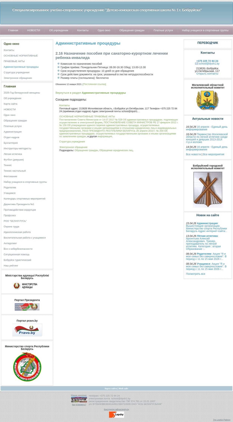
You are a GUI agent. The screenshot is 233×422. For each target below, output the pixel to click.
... (139, 111)
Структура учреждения (72, 141)
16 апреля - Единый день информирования (206, 128)
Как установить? (79, 405)
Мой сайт (123, 388)
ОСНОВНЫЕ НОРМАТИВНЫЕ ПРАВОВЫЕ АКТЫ (87, 116)
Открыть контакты (207, 73)
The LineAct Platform (221, 420)
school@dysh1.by (209, 63)
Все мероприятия (213, 154)
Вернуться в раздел (91, 92)
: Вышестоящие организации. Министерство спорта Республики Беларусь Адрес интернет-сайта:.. (206, 227)
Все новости (193, 154)
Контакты (64, 105)
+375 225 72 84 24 (207, 60)
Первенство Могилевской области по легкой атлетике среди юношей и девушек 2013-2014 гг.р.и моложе (207, 138)
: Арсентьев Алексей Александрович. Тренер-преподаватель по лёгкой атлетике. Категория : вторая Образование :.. (203, 242)
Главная (10, 86)
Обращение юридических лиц (116, 150)
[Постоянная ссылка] (94, 84)
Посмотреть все (195, 273)
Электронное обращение (73, 147)
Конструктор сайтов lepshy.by (116, 409)
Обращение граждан (86, 150)
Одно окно (11, 43)
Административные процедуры (88, 43)
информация (104, 136)
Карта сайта (111, 388)
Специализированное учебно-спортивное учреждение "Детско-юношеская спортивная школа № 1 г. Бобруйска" (107, 10)
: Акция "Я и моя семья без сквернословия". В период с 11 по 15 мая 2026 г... (206, 256)
